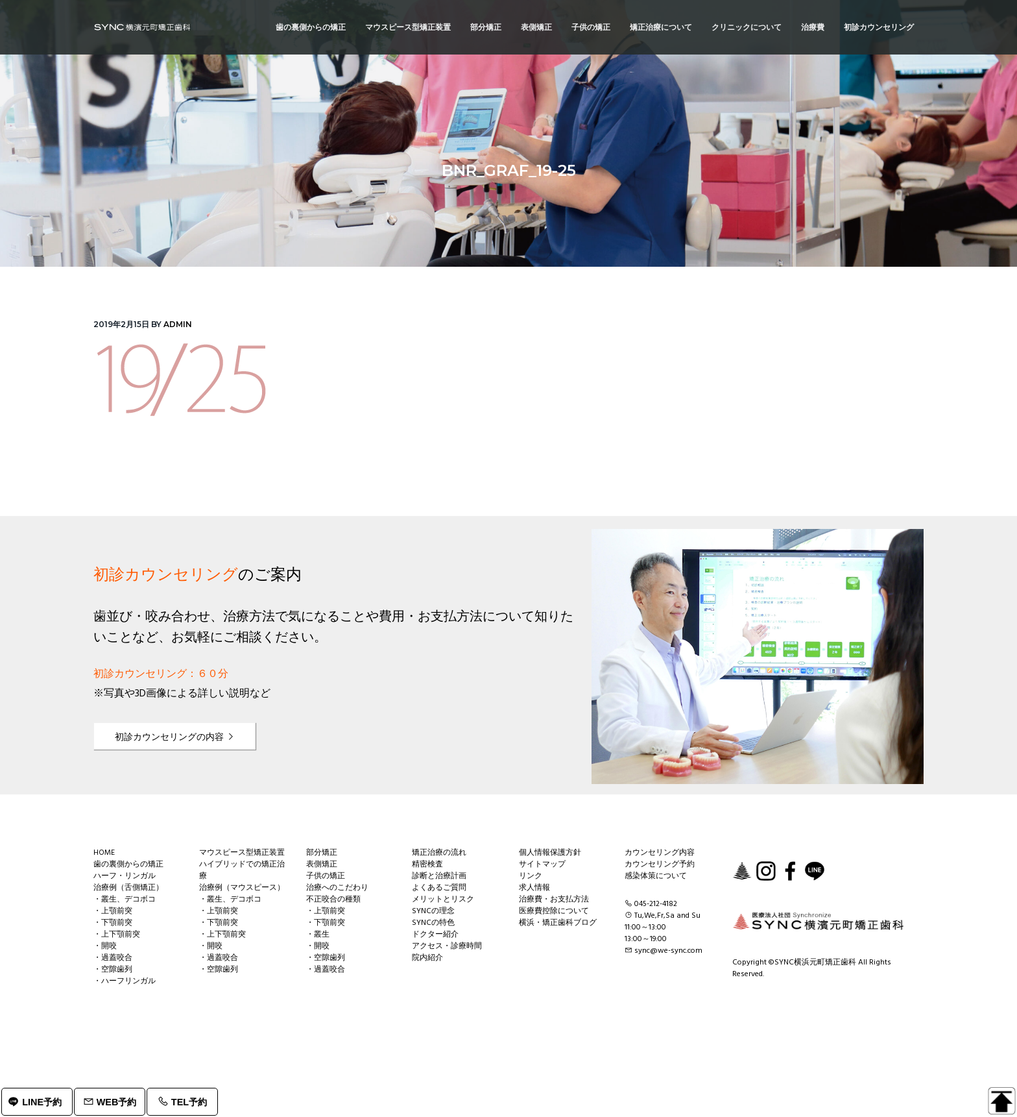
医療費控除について (554, 911)
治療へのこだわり (337, 887)
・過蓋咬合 (112, 957)
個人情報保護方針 (550, 852)
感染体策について (656, 876)
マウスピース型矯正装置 (242, 852)
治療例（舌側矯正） (128, 887)
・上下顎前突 (116, 934)
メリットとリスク (443, 899)
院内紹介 (427, 957)
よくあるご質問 (439, 887)
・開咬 (105, 946)
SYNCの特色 (433, 922)
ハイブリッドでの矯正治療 (242, 870)
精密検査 (427, 864)
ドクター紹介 (435, 934)
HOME (104, 852)
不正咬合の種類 (333, 899)
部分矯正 (321, 852)
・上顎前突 (112, 911)
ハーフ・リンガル (124, 876)
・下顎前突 (112, 922)
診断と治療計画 (439, 876)
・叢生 (317, 934)
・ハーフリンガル (124, 981)
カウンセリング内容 (660, 852)
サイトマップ (542, 864)
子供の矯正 (325, 876)
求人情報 (534, 887)
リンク (530, 876)
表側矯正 (321, 864)
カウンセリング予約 (660, 864)
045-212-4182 (655, 904)
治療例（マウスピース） (242, 887)
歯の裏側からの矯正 (128, 864)
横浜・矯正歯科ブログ (558, 922)
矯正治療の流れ (439, 852)
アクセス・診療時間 (447, 946)
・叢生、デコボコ (124, 899)
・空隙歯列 (112, 969)
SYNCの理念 (433, 911)
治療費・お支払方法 (554, 899)
